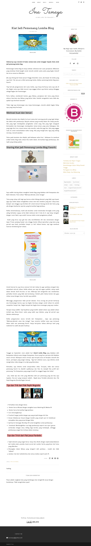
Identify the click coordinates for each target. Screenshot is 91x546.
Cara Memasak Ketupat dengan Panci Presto (77, 221)
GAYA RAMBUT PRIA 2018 (76, 214)
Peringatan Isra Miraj (69, 170)
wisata (71, 185)
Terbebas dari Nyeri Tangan (71, 161)
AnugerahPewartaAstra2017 (70, 190)
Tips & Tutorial (14, 461)
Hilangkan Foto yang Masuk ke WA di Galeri (77, 207)
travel (65, 187)
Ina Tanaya (45, 11)
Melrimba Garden (68, 163)
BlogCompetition (67, 182)
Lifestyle (66, 185)
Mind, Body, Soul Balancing (71, 172)
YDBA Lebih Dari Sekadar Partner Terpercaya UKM (74, 84)
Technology (76, 185)
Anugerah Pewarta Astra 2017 (74, 187)
